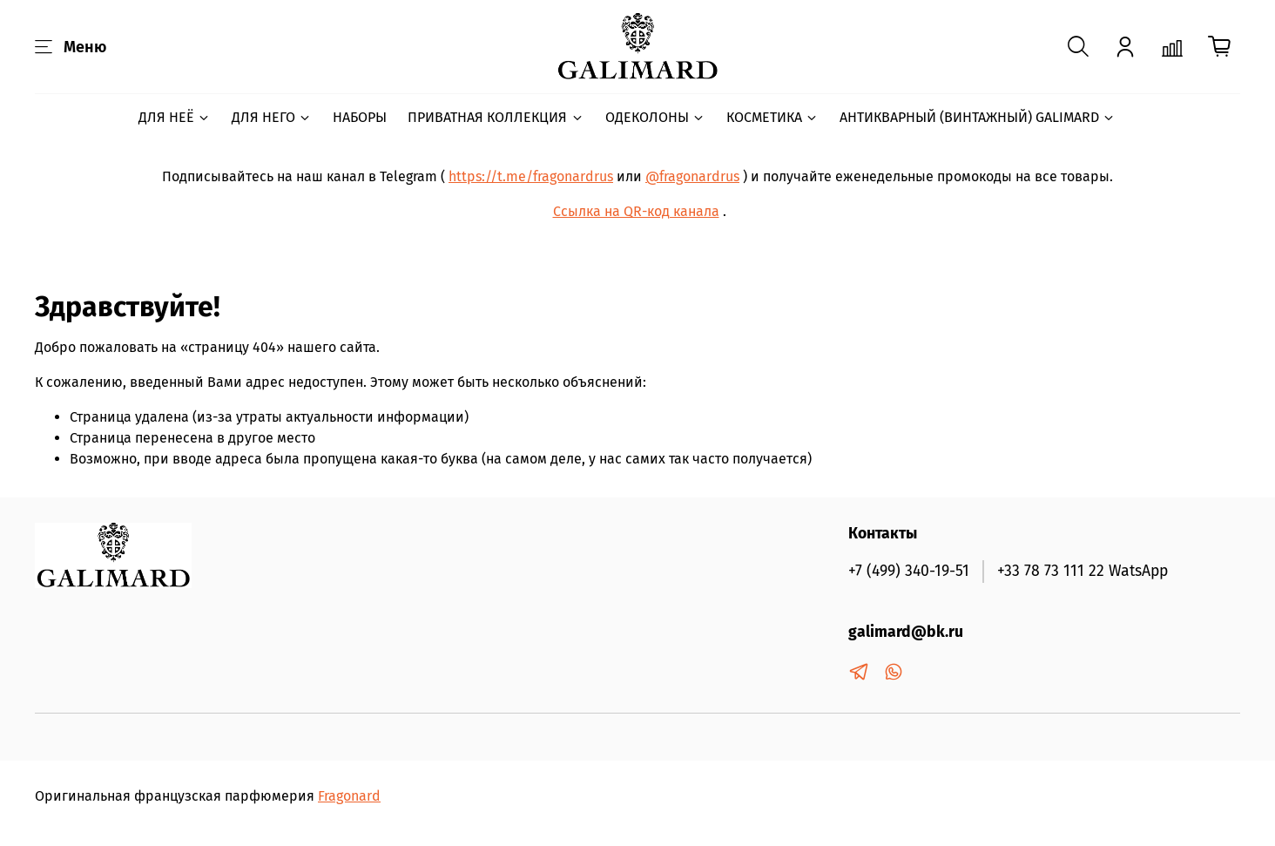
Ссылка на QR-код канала (636, 211)
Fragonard (349, 796)
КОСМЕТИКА (772, 117)
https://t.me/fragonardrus (531, 176)
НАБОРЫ (360, 117)
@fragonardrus (692, 176)
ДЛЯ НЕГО (272, 117)
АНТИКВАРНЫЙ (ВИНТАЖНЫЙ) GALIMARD (978, 117)
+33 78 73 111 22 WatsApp (1082, 571)
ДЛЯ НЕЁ (174, 117)
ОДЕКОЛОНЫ (655, 117)
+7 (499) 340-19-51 (908, 571)
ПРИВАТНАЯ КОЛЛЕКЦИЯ (496, 117)
